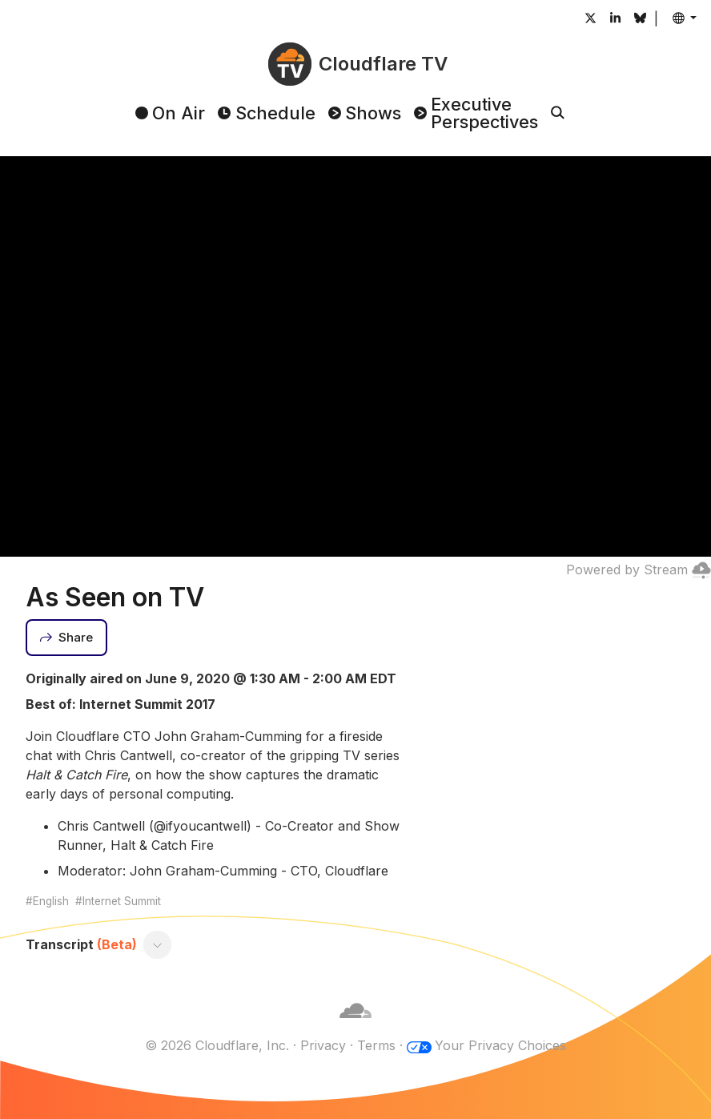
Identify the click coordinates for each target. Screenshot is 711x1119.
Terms (376, 1045)
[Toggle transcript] (157, 945)
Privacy (323, 1045)
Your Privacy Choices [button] (500, 1045)
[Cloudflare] (355, 1026)
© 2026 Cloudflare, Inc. (217, 1045)
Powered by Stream (638, 570)
